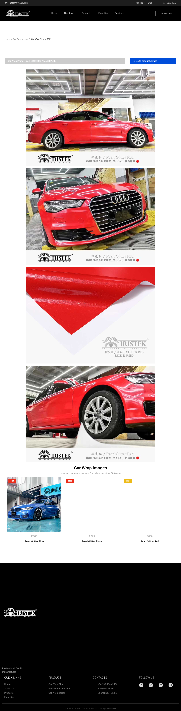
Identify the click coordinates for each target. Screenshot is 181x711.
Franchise (103, 13)
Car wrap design (57, 693)
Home (54, 13)
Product (86, 13)
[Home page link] (17, 13)
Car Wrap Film (56, 684)
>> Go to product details (145, 61)
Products (8, 693)
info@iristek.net (106, 688)
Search (147, 13)
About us (68, 13)
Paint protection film (59, 688)
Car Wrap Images (21, 39)
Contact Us (166, 13)
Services (119, 13)
